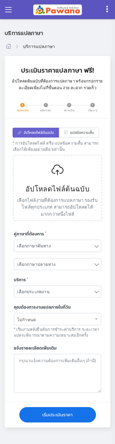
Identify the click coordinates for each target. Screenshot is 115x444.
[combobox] (57, 319)
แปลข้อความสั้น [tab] (79, 132)
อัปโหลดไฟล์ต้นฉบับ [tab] (36, 132)
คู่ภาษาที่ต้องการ (30, 234)
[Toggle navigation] (8, 9)
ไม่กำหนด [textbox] (26, 319)
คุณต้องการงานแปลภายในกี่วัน (42, 307)
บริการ (21, 280)
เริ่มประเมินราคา (57, 414)
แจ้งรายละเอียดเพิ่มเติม (35, 348)
